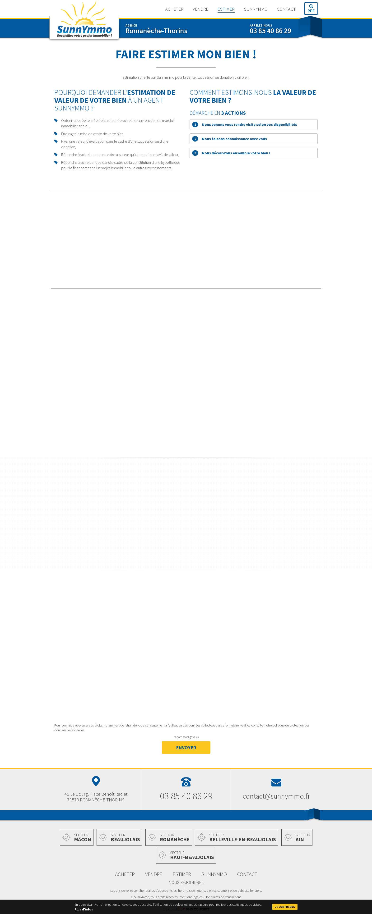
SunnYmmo (84, 21)
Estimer (226, 9)
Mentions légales (191, 897)
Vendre (200, 9)
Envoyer (186, 747)
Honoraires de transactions (223, 897)
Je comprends (285, 907)
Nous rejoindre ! (186, 882)
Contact (286, 9)
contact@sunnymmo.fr (276, 795)
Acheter (174, 9)
